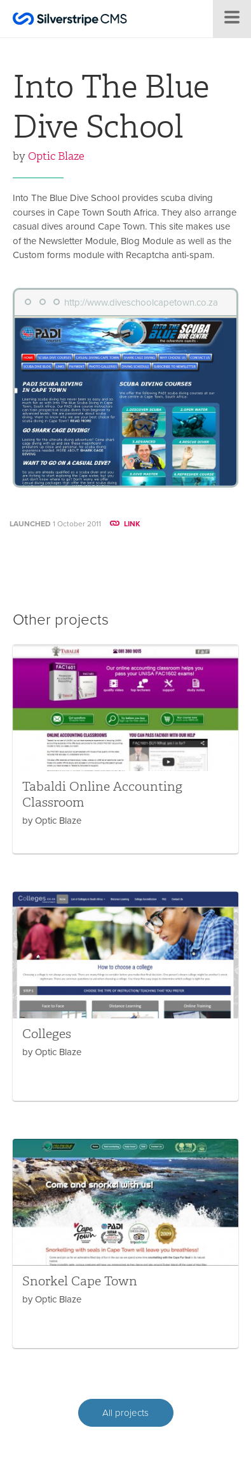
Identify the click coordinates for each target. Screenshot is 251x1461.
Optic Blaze (56, 156)
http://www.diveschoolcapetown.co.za (141, 302)
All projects (125, 1413)
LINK (125, 523)
